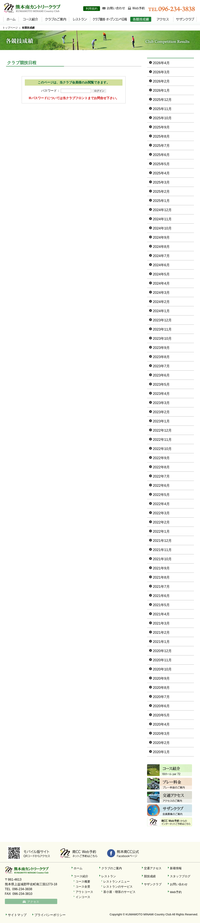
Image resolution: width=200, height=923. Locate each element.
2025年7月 (161, 146)
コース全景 (83, 886)
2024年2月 (161, 302)
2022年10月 (162, 449)
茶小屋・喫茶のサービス (119, 891)
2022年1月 (161, 531)
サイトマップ (17, 915)
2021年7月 (161, 587)
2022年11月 (162, 440)
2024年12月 (162, 210)
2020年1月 (161, 752)
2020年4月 (161, 724)
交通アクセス (153, 868)
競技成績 (150, 876)
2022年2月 (161, 522)
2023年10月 (162, 339)
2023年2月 (161, 412)
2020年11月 (162, 660)
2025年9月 (161, 127)
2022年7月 (161, 476)
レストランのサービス (118, 886)
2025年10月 (162, 118)
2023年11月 (162, 329)
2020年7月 (161, 697)
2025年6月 (161, 155)
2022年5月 (161, 495)
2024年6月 (161, 265)
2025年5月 (161, 164)
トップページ (10, 27)
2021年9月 (161, 568)
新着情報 (176, 868)
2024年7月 (161, 256)
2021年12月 (162, 541)
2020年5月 (161, 715)
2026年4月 (161, 63)
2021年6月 (161, 596)
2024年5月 (161, 274)
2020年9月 (161, 678)
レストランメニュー (116, 881)
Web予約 (176, 892)
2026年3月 (161, 72)
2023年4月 (161, 394)
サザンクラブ (153, 884)
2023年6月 (161, 375)
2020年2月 (161, 743)
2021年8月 (161, 577)
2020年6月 (161, 706)
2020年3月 (161, 734)
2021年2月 (161, 632)
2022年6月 (161, 485)
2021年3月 (161, 623)
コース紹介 (81, 876)
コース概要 (83, 881)
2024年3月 (161, 293)
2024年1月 (161, 311)
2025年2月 (161, 192)
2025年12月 (162, 100)
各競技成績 (28, 27)
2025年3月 (161, 182)
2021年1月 (161, 642)
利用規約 (91, 8)
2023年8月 (161, 357)
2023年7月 (161, 366)
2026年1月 (161, 90)
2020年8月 (161, 688)
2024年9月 (161, 237)
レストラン (108, 876)
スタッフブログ (180, 876)
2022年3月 (161, 513)
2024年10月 (162, 228)
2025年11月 (162, 109)
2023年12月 (162, 320)
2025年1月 (161, 201)
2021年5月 (161, 605)
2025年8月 (161, 136)
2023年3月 (161, 403)
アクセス (34, 902)
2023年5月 (161, 384)
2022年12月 (162, 430)
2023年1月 (161, 421)
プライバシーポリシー (50, 915)
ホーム (78, 868)
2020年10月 (162, 669)
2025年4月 (161, 173)
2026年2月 (161, 81)
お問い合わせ (179, 884)
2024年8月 (161, 247)
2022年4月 (161, 504)
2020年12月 (162, 651)
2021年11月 (162, 550)
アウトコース (84, 891)
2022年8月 (161, 467)
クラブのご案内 (111, 868)
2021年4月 (161, 614)
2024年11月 (162, 219)
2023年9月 (161, 348)
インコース (83, 897)
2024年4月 (161, 283)
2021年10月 (162, 559)
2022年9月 (161, 458)
